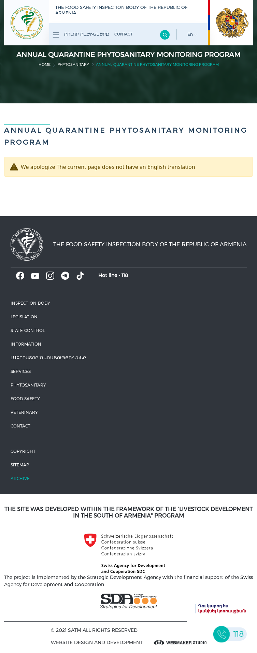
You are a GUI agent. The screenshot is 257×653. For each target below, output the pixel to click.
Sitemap (20, 464)
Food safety (25, 398)
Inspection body (30, 303)
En (192, 34)
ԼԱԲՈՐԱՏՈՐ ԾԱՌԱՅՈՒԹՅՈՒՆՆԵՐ (48, 357)
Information (26, 344)
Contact (123, 34)
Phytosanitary (73, 64)
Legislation (24, 316)
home (45, 64)
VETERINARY (24, 412)
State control (28, 330)
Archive (20, 478)
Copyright (23, 451)
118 (125, 275)
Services (21, 371)
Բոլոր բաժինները (81, 34)
